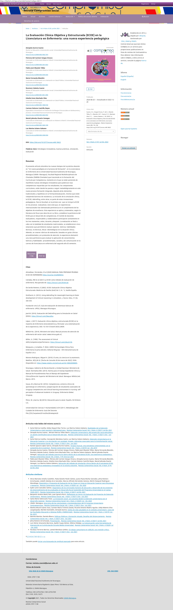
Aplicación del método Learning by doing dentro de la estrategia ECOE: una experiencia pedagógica (74, 454)
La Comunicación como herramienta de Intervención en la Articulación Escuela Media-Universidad (70, 524)
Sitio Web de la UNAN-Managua (41, 571)
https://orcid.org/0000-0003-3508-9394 (37, 135)
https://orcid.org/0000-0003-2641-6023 (37, 64)
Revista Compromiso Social (41, 10)
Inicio (27, 28)
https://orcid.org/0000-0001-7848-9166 (37, 105)
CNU (122, 41)
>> (44, 536)
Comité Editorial (55, 16)
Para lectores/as (126, 93)
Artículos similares (34, 474)
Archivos (42, 16)
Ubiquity (142, 36)
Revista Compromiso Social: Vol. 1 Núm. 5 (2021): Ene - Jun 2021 (53, 443)
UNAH (127, 41)
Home (42, 4)
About (48, 4)
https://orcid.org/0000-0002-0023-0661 (37, 85)
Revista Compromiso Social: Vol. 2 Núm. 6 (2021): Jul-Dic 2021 (89, 430)
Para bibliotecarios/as (128, 100)
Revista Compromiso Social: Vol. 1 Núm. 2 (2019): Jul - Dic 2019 (74, 448)
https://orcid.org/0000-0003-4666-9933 (37, 115)
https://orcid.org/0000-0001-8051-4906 (37, 95)
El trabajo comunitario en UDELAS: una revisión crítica (89, 530)
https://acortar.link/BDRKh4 (53, 275)
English (123, 80)
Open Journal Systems (129, 129)
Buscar (145, 16)
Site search (57, 4)
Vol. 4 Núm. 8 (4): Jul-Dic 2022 (50, 28)
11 (41, 536)
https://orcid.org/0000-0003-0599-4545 (37, 75)
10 (38, 536)
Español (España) (127, 76)
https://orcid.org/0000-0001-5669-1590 (37, 125)
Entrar (25, 16)
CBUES (133, 41)
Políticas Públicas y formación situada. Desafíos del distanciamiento (80, 516)
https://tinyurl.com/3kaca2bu (42, 316)
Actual (33, 16)
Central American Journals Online (19, 3)
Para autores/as (126, 96)
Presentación (55, 521)
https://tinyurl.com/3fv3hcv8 (57, 283)
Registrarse (145, 4)
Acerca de (69, 16)
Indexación (105, 16)
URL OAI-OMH (112, 571)
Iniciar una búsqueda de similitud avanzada (54, 541)
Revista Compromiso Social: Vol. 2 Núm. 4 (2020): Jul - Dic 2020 (63, 485)
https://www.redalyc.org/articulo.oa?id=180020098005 (57, 363)
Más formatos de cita (95, 131)
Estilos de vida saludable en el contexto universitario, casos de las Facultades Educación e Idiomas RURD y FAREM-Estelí (72, 511)
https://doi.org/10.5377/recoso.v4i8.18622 (45, 142)
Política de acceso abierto (87, 16)
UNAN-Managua (70, 598)
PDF (91, 89)
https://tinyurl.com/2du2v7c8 (61, 342)
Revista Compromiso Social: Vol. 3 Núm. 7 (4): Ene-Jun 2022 (52, 457)
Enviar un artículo (128, 148)
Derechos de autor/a (31, 21)
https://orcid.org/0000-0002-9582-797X (37, 54)
